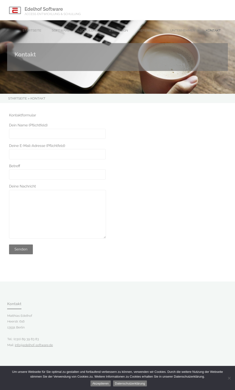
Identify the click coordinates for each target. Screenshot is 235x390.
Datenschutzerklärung (130, 383)
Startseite (17, 98)
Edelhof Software (44, 9)
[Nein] (229, 378)
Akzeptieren (100, 383)
